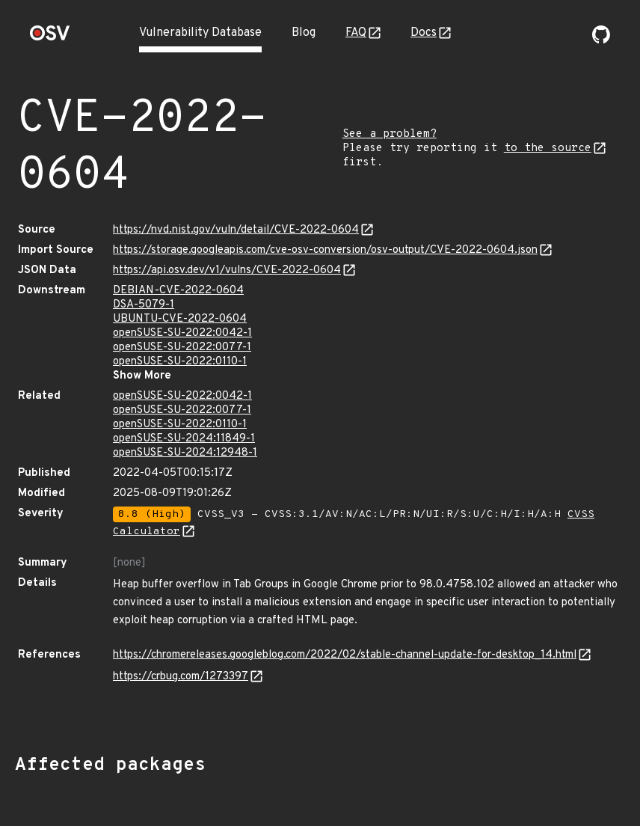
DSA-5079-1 (143, 305)
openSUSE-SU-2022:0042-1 (182, 333)
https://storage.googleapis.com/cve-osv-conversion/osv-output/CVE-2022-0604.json (325, 250)
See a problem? (389, 134)
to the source (547, 148)
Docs (423, 32)
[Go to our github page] (601, 40)
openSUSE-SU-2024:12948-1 (185, 453)
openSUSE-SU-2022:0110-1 (180, 362)
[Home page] (50, 37)
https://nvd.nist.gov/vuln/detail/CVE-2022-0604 (236, 230)
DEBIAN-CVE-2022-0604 (178, 291)
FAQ (355, 32)
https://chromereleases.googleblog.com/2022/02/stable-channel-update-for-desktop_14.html (344, 655)
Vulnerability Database (200, 32)
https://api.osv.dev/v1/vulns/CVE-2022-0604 (227, 270)
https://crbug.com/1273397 (180, 677)
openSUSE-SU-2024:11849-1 (184, 439)
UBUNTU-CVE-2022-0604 (180, 319)
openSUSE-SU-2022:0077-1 (182, 347)
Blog (304, 32)
